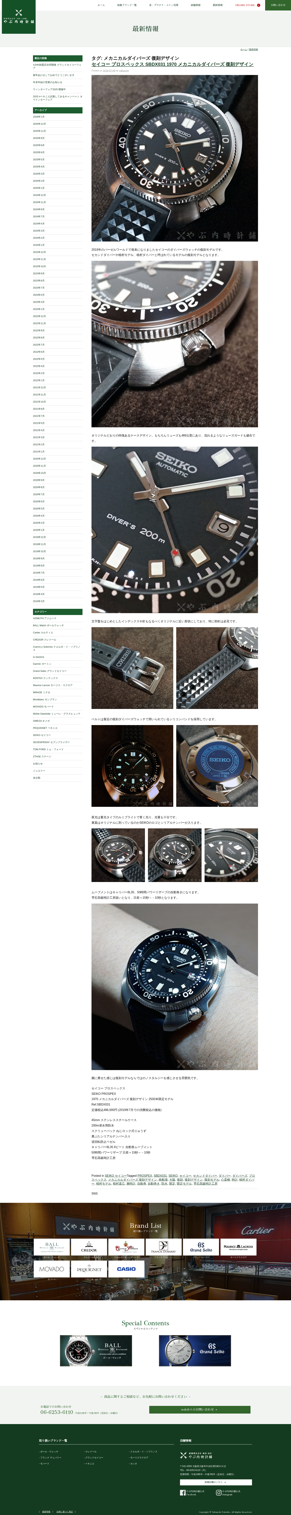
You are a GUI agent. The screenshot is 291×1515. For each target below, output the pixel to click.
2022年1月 (39, 380)
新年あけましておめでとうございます (53, 75)
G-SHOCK (38, 657)
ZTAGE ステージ (42, 756)
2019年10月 (39, 551)
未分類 (36, 777)
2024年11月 (39, 202)
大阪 (172, 1179)
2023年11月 (39, 259)
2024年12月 (39, 195)
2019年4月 (39, 594)
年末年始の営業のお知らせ (47, 82)
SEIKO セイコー (116, 1175)
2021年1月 (39, 451)
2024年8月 (39, 209)
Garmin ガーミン (42, 663)
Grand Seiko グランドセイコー (50, 671)
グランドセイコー (201, 1248)
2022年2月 (39, 373)
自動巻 (141, 1183)
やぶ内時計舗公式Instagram (228, 1493)
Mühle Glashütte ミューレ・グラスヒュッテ (56, 713)
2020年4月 (39, 515)
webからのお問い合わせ (197, 1409)
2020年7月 (39, 494)
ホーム (101, 5)
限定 (172, 1183)
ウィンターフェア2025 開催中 (49, 89)
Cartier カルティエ (43, 632)
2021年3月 (39, 437)
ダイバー (225, 1175)
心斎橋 (225, 1179)
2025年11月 (39, 131)
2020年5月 (39, 508)
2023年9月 (39, 273)
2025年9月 (39, 138)
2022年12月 (39, 316)
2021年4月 (39, 430)
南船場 (163, 1179)
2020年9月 (39, 480)
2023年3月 (39, 302)
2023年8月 (39, 280)
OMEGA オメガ (41, 720)
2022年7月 (39, 344)
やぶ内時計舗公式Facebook (192, 1493)
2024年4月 (39, 223)
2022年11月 (39, 323)
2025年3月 (39, 173)
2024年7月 (39, 216)
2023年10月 (39, 266)
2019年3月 (39, 601)
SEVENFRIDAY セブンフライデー (51, 742)
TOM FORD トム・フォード (48, 749)
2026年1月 (39, 116)
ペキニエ (89, 1270)
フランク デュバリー (164, 1248)
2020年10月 (39, 473)
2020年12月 (39, 458)
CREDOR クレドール (44, 639)
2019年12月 (39, 537)
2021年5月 (39, 423)
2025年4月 (39, 166)
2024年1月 (39, 245)
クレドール (89, 1248)
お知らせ (38, 763)
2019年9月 (39, 558)
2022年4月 (39, 366)
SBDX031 (160, 1175)
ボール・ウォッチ (52, 1248)
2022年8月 (39, 337)
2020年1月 (39, 530)
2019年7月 (39, 572)
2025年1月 (39, 188)
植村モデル (103, 1183)
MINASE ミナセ (41, 692)
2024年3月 (39, 230)
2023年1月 (39, 309)
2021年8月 (39, 408)
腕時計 (131, 1183)
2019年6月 (39, 579)
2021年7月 (39, 416)
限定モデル (184, 1183)
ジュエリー (39, 770)
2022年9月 (39, 330)
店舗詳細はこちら (214, 1482)
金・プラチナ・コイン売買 (163, 5)
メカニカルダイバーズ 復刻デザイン (132, 1179)
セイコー (185, 1175)
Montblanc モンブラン (45, 699)
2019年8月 (39, 565)
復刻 (180, 1179)
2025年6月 (39, 152)
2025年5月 (39, 159)
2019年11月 (39, 544)
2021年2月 (39, 444)
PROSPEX (144, 1175)
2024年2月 (39, 237)
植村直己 (119, 1183)
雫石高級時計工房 (206, 1183)
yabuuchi (124, 70)
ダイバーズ (239, 1175)
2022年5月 (39, 359)
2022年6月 (39, 351)
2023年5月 (39, 294)
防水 (164, 1183)
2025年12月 (39, 123)
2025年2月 (39, 180)
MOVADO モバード (43, 706)
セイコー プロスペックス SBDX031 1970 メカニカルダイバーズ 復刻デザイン (173, 64)
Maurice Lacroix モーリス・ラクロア (53, 685)
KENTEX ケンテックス (45, 678)
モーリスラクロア (238, 1248)
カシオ (126, 1270)
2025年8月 (39, 145)
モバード (52, 1270)
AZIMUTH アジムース (44, 618)
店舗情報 (195, 5)
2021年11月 (39, 394)
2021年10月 (39, 401)
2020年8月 (39, 487)
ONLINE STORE (245, 5)
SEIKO (173, 1175)
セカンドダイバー (205, 1175)
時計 (235, 1179)
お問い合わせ (278, 5)
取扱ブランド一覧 (127, 5)
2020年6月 (39, 501)
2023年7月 (39, 287)
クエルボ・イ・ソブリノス (126, 1248)
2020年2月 (39, 522)
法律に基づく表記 (64, 1511)
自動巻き (154, 1183)
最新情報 (218, 5)
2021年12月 (39, 387)
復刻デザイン (194, 1179)
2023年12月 (39, 252)
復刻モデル (211, 1179)
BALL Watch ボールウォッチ (48, 625)
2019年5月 (39, 587)
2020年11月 (39, 465)
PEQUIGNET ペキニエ (45, 728)
